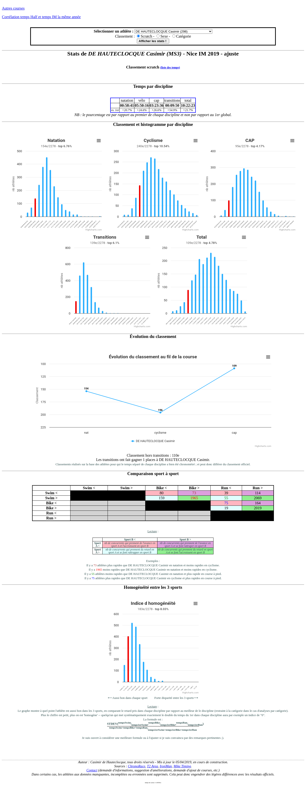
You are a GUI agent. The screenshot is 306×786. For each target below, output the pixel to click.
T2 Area (152, 766)
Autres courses (13, 8)
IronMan (166, 766)
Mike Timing (182, 766)
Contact (92, 770)
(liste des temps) (170, 67)
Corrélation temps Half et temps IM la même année (41, 17)
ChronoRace (136, 766)
